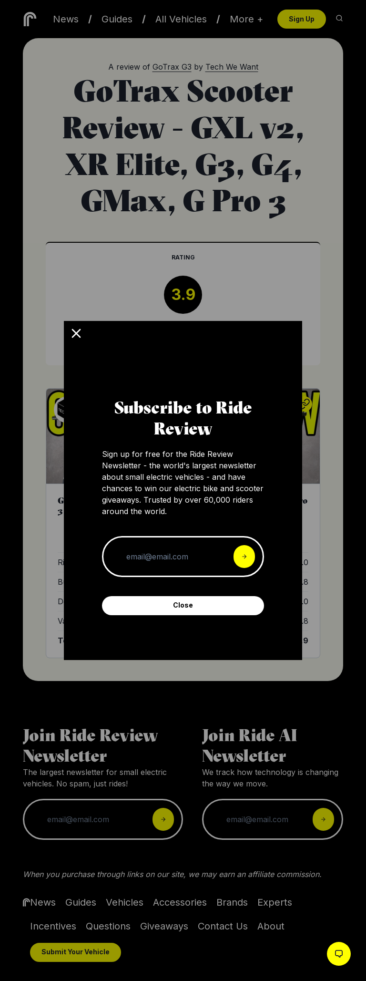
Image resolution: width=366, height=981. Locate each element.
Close (183, 605)
